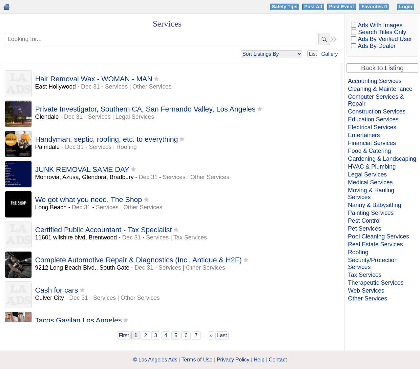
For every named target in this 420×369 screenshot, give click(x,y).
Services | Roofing (113, 147)
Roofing (358, 252)
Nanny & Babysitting (374, 205)
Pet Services (364, 228)
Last (222, 335)
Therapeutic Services (376, 282)
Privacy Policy (233, 359)
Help (259, 359)
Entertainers (364, 135)
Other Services (367, 298)
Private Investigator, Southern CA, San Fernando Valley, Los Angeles (145, 109)
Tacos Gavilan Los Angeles (78, 320)
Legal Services (367, 174)
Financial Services (372, 143)
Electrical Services (372, 127)
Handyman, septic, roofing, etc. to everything (106, 139)
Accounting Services (375, 81)
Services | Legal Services (121, 116)
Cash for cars (56, 290)
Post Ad (313, 6)
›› (211, 335)
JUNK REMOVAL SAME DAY (82, 169)
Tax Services (365, 275)
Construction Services (377, 111)
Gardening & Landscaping (382, 158)
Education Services (373, 119)
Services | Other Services (138, 86)
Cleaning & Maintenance (380, 89)
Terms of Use (196, 359)
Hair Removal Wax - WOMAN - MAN (93, 79)
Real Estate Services (375, 244)
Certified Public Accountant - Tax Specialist (103, 230)
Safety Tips (285, 6)
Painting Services (371, 213)
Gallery (329, 54)
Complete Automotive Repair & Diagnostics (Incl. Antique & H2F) (138, 260)
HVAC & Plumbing (372, 166)
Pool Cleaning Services (378, 236)
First (124, 335)
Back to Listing (382, 68)
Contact (278, 359)
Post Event (341, 6)
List (313, 54)
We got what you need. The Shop (88, 199)
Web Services (366, 290)
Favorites (375, 6)
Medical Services (370, 182)
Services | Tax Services (176, 237)
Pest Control (364, 220)
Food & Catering (369, 151)
